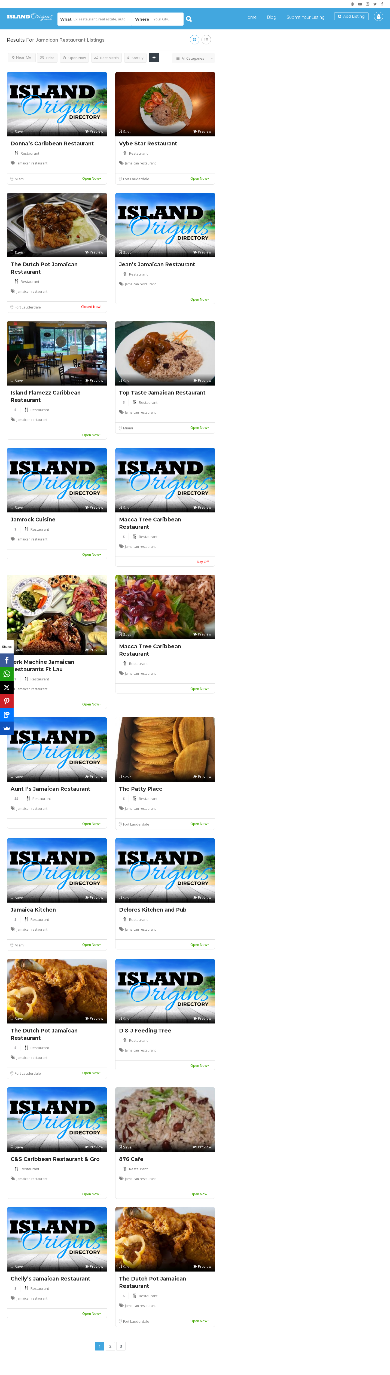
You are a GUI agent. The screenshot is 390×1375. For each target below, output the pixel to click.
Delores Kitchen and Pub (153, 910)
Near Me (21, 57)
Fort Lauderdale (136, 178)
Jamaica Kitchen (33, 910)
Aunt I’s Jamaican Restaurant (50, 789)
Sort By (135, 57)
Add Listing (351, 16)
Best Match (106, 57)
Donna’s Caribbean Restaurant (52, 143)
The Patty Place (141, 789)
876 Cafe (131, 1159)
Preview (94, 131)
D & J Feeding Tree (145, 1031)
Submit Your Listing (306, 17)
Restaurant (30, 153)
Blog (271, 17)
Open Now (74, 57)
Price (47, 57)
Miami (20, 178)
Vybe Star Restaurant (148, 143)
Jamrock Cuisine (33, 520)
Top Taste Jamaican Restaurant (162, 393)
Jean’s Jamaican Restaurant (157, 264)
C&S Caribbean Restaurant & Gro (55, 1159)
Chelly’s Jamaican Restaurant (50, 1279)
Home (251, 17)
